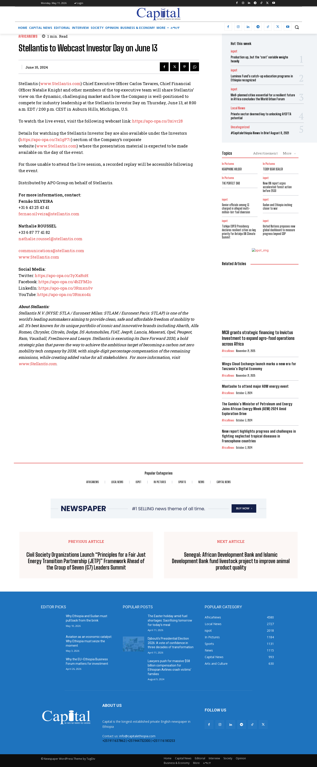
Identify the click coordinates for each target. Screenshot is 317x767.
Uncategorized (240, 127)
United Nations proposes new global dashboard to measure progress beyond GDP (279, 230)
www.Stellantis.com (60, 83)
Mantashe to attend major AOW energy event (255, 386)
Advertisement (265, 153)
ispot (234, 51)
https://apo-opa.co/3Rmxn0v (65, 288)
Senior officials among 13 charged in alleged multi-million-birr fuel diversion (236, 208)
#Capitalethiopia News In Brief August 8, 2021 (260, 133)
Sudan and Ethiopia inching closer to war (277, 206)
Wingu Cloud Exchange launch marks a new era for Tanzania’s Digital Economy (259, 366)
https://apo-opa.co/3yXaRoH (61, 275)
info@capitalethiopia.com (137, 736)
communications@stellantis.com (51, 250)
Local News (238, 108)
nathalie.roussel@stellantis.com (50, 238)
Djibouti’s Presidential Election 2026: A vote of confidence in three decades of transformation (171, 643)
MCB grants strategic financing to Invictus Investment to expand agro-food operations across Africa (258, 338)
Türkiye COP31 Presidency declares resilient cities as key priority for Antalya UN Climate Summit (239, 231)
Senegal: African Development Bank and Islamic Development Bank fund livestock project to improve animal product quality (231, 561)
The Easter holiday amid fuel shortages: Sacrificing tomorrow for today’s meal (170, 620)
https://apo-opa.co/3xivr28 (157, 121)
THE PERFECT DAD (231, 183)
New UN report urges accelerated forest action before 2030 (277, 187)
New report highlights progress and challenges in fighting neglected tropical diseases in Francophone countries (259, 436)
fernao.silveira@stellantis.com (48, 213)
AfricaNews (27, 36)
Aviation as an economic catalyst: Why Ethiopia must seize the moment (89, 641)
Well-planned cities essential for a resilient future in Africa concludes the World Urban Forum (263, 97)
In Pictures (228, 163)
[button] (296, 27)
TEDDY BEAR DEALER (273, 169)
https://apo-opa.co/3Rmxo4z (64, 294)
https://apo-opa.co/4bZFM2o (65, 281)
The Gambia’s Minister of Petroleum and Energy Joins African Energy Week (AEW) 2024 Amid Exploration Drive (257, 409)
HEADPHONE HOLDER (232, 169)
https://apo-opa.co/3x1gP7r (45, 139)
